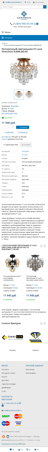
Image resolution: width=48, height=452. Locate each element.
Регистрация (38, 2)
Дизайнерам (6, 388)
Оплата (4, 139)
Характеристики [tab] (10, 145)
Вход (27, 2)
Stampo (15, 288)
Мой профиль (31, 373)
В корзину (22, 127)
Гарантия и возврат (9, 384)
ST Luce (11, 108)
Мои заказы (30, 369)
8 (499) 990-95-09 (23, 23)
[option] (19, 94)
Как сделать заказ (8, 373)
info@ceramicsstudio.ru (13, 2)
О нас (4, 391)
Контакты (5, 369)
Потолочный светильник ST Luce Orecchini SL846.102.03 (35, 278)
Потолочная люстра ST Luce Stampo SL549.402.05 (12, 278)
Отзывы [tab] (26, 145)
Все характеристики (9, 113)
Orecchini (14, 106)
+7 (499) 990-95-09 (11, 403)
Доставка (5, 137)
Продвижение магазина (10, 444)
